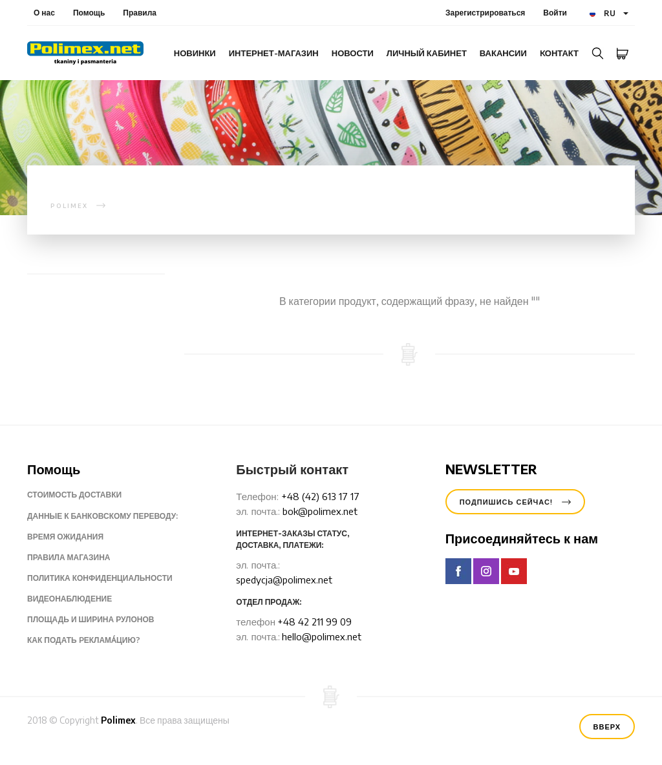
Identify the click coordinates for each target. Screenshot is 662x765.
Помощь (89, 12)
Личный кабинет (427, 53)
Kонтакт (559, 53)
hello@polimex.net (321, 636)
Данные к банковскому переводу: (112, 516)
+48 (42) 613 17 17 (320, 496)
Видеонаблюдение (79, 599)
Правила (139, 12)
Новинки (195, 53)
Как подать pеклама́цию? (93, 640)
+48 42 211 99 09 (314, 621)
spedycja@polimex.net (284, 579)
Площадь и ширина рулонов (100, 619)
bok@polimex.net (320, 511)
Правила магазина (78, 557)
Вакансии (503, 53)
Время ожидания (75, 537)
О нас (44, 12)
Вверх (607, 726)
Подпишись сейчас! (515, 502)
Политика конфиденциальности (110, 578)
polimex (69, 205)
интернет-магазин (274, 53)
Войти (555, 12)
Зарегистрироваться (485, 12)
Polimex (118, 720)
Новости (353, 53)
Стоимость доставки (84, 495)
